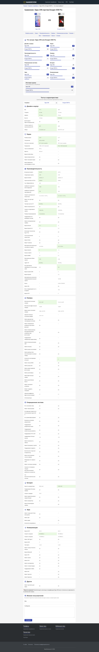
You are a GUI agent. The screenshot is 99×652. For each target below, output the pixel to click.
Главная (25, 5)
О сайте (25, 644)
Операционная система (62, 33)
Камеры (53, 33)
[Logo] (30, 2)
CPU (67, 2)
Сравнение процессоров (29, 635)
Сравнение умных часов (45, 629)
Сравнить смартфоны (33, 5)
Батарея (71, 33)
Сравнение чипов (60, 629)
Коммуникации (46, 35)
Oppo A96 (26, 45)
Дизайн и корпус (29, 33)
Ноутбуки (71, 2)
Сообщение (27, 605)
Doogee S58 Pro (28, 49)
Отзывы (58, 35)
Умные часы (61, 2)
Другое (53, 35)
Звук (40, 35)
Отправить (28, 620)
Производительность (45, 33)
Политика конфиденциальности (41, 644)
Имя (25, 601)
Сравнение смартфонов (50, 2)
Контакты (30, 644)
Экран (36, 33)
